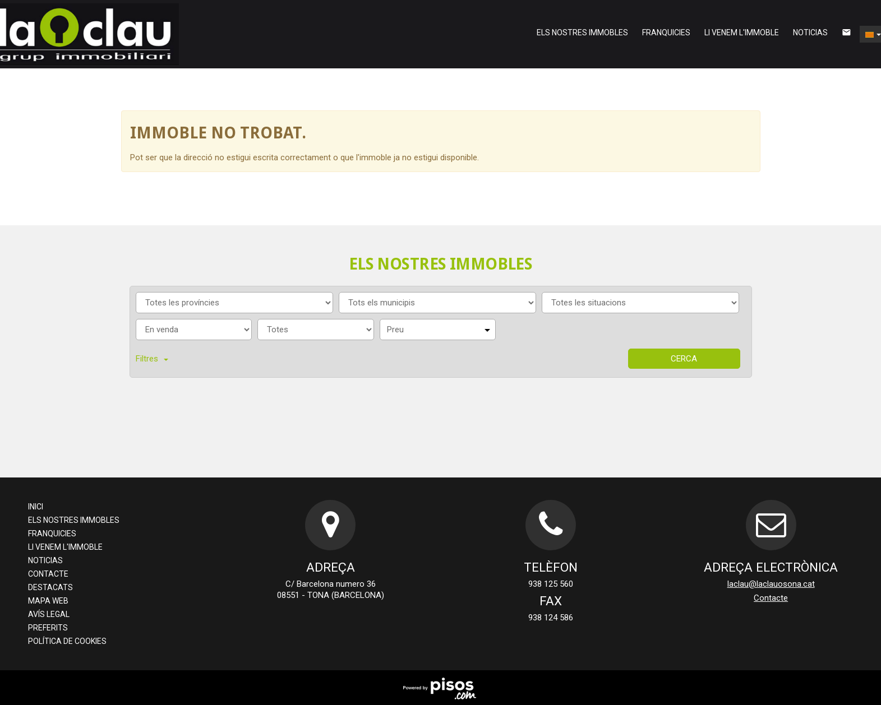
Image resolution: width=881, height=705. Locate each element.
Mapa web (48, 600)
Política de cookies (67, 641)
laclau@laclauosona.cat (771, 584)
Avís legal (49, 614)
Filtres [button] (152, 359)
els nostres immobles (582, 32)
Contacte (48, 573)
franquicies (666, 32)
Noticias (810, 32)
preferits (48, 627)
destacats (50, 587)
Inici (35, 506)
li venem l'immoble (741, 32)
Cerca (684, 359)
